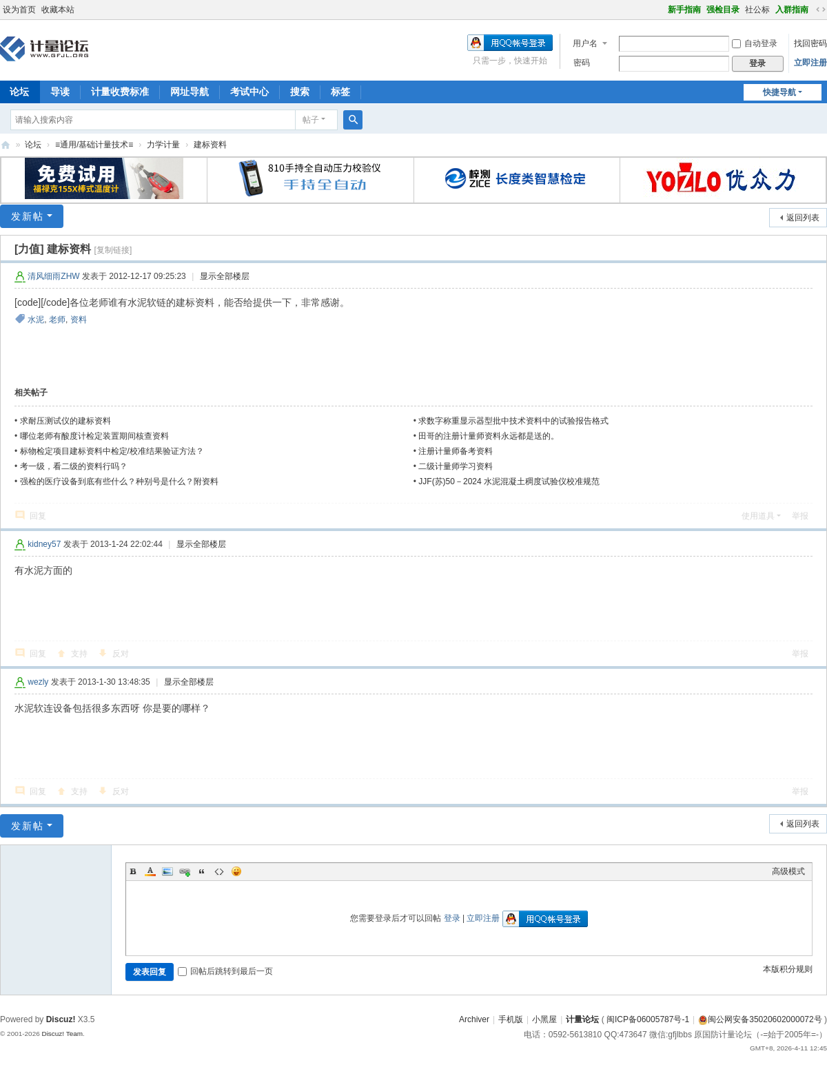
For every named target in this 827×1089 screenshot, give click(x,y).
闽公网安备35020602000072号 (759, 1019)
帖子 (311, 120)
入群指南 (791, 9)
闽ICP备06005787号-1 (647, 1019)
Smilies (236, 871)
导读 (60, 91)
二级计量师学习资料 (455, 466)
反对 (120, 653)
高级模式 (788, 871)
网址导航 (189, 91)
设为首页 (19, 9)
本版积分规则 (788, 969)
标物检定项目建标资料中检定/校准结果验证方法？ (112, 451)
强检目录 (722, 9)
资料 (78, 319)
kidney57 (44, 544)
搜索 (299, 91)
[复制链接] (113, 250)
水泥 (36, 319)
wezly (38, 682)
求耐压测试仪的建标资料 (65, 421)
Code (219, 871)
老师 (57, 319)
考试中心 (249, 91)
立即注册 (810, 63)
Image (167, 871)
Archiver (474, 1019)
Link (185, 871)
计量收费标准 (120, 91)
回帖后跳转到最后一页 (225, 971)
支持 (79, 653)
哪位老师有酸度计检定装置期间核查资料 (94, 436)
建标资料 (210, 144)
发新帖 (27, 216)
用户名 (585, 43)
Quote (202, 871)
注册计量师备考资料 (455, 451)
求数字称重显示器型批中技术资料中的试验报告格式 (513, 421)
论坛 (33, 144)
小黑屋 (544, 1019)
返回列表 (802, 217)
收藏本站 (57, 9)
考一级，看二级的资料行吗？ (73, 466)
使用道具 (758, 516)
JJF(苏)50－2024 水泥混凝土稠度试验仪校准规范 (509, 481)
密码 (581, 63)
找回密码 (810, 43)
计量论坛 (5, 145)
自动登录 (754, 43)
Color (150, 871)
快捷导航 (779, 92)
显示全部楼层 (224, 276)
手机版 (510, 1019)
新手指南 (684, 9)
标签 (340, 91)
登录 (452, 918)
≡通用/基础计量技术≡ (94, 144)
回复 (38, 516)
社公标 (757, 9)
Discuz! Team (62, 1033)
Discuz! (61, 1019)
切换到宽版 (821, 9)
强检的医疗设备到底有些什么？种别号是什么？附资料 (119, 481)
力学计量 (163, 144)
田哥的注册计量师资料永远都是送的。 (488, 436)
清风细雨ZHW (53, 276)
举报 (800, 516)
